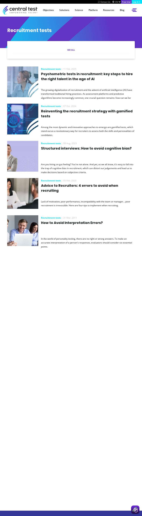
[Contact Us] (103, 2)
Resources (108, 10)
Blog (122, 10)
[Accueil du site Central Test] (20, 10)
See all (71, 49)
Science (79, 10)
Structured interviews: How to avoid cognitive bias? (86, 148)
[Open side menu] (134, 10)
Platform (93, 10)
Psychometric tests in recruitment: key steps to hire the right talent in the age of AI (87, 76)
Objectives (48, 10)
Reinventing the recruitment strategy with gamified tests (87, 113)
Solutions (64, 10)
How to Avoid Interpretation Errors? (72, 222)
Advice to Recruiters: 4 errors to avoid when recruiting (79, 188)
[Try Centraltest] (126, 2)
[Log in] (137, 2)
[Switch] (113, 2)
